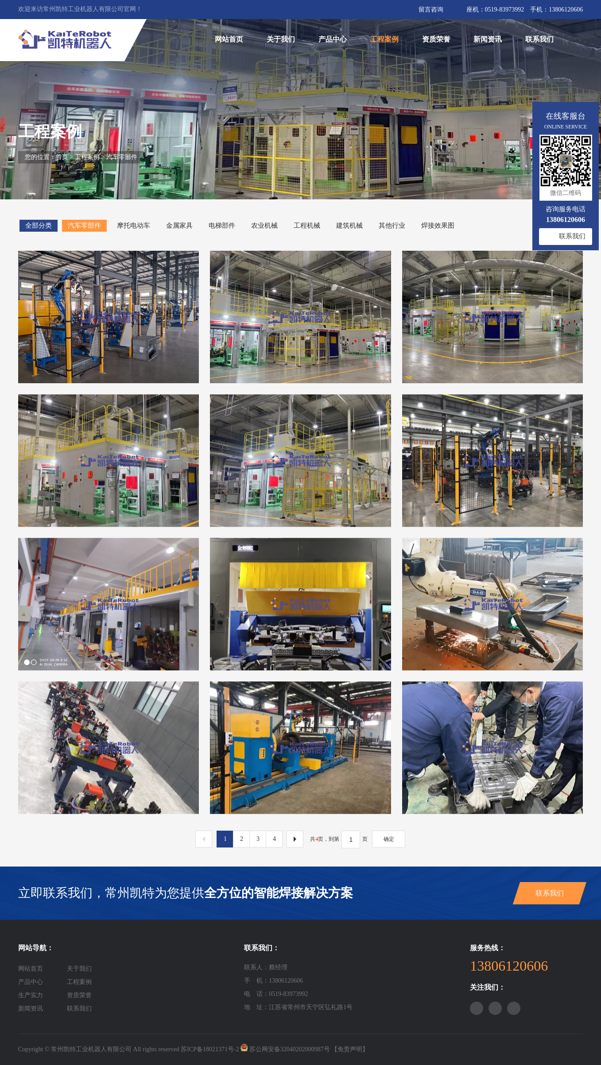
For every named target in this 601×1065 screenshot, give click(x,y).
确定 (389, 839)
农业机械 (264, 225)
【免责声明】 (349, 1049)
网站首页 (229, 39)
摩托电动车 (133, 225)
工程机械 (307, 225)
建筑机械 (349, 225)
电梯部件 (222, 225)
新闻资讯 (487, 39)
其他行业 (392, 225)
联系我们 (539, 39)
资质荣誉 (436, 39)
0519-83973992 (504, 9)
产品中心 (332, 39)
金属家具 (179, 225)
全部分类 (38, 225)
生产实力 (30, 995)
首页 (62, 157)
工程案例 (384, 39)
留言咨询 (431, 9)
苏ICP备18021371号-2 (210, 1049)
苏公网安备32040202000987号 (289, 1049)
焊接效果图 (437, 225)
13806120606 (566, 9)
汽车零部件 (121, 157)
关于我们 (281, 39)
